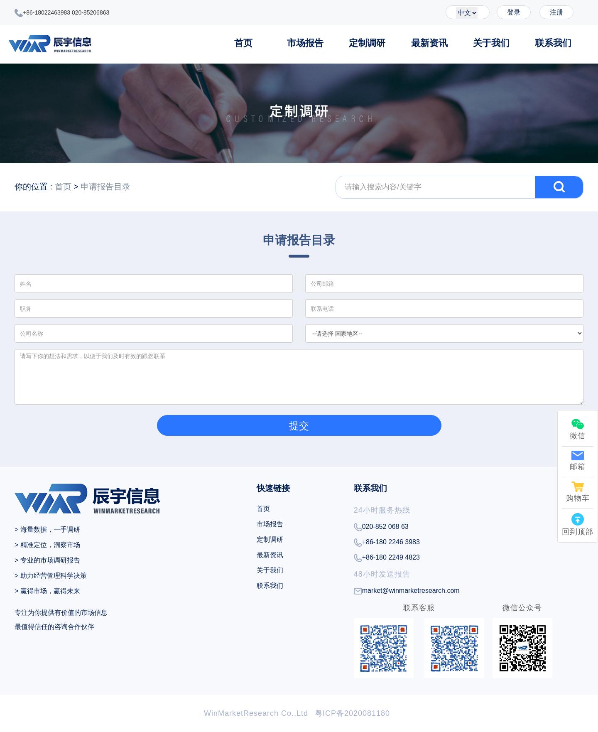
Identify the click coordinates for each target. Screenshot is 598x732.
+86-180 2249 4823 (387, 558)
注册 (556, 12)
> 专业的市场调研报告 (47, 560)
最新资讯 (429, 43)
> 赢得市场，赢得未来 (47, 590)
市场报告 (305, 43)
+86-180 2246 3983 (387, 542)
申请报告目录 (105, 186)
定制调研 (367, 43)
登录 (513, 12)
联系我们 (553, 43)
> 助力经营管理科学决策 (51, 575)
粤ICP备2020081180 (352, 713)
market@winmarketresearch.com (407, 590)
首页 (243, 43)
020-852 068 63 (381, 527)
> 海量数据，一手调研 (47, 529)
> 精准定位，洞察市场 (47, 544)
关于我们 (491, 43)
